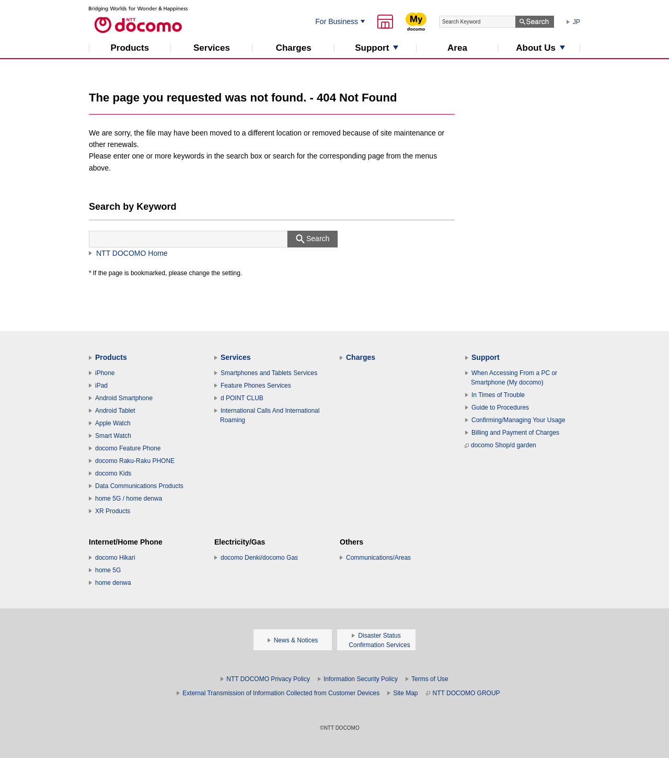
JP (576, 22)
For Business (336, 21)
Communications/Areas (378, 557)
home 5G (108, 570)
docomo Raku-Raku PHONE (135, 461)
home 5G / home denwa (128, 498)
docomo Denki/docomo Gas (259, 557)
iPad (101, 385)
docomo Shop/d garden (500, 445)
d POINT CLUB (242, 398)
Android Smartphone (124, 398)
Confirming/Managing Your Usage (518, 420)
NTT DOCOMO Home (132, 253)
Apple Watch (113, 423)
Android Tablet (115, 410)
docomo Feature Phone (127, 448)
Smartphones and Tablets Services (269, 373)
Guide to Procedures (500, 407)
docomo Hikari (115, 557)
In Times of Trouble (498, 395)
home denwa (113, 582)
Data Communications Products (139, 486)
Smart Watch (113, 435)
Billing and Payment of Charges (515, 432)
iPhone (104, 373)
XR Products (112, 511)
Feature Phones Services (256, 385)
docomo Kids (113, 473)
